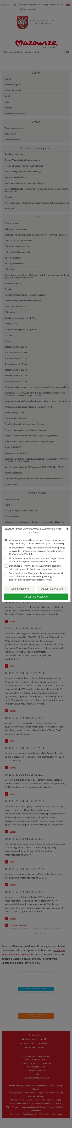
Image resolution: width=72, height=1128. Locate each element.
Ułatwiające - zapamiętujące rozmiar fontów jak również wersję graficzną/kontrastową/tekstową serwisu (35, 560)
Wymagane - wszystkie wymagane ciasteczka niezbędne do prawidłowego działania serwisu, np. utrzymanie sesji (35, 542)
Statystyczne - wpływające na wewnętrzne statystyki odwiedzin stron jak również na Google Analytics (33, 567)
